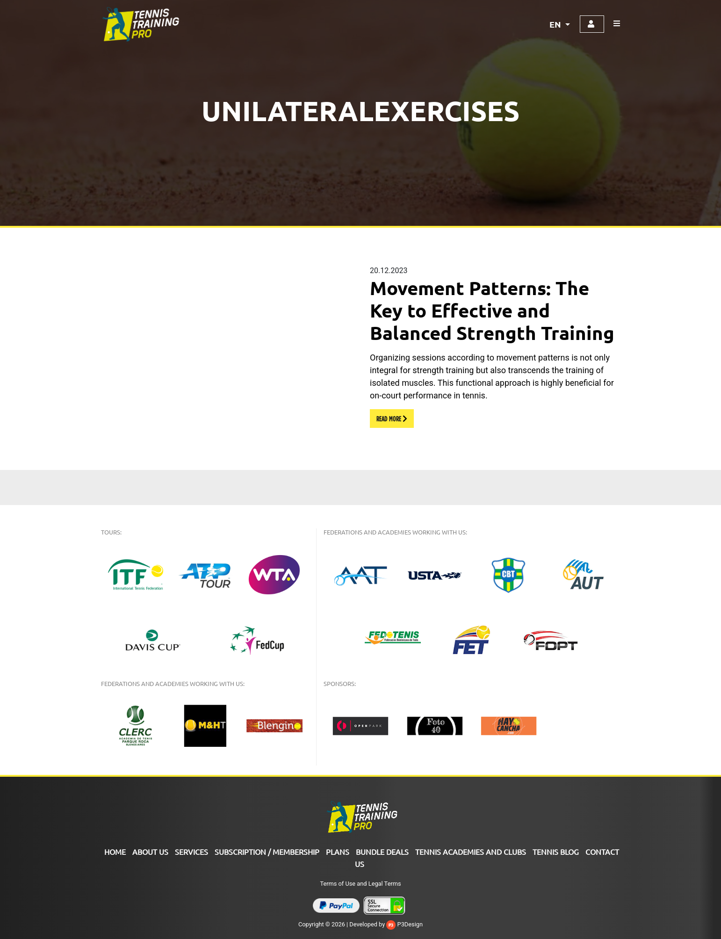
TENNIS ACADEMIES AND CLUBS (470, 851)
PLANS (337, 851)
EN (556, 24)
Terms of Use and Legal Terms (360, 883)
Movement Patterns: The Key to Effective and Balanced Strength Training (492, 310)
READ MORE (391, 418)
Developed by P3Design (386, 924)
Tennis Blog (556, 851)
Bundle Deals (382, 851)
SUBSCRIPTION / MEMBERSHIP (267, 851)
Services (191, 851)
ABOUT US (150, 851)
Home (115, 851)
